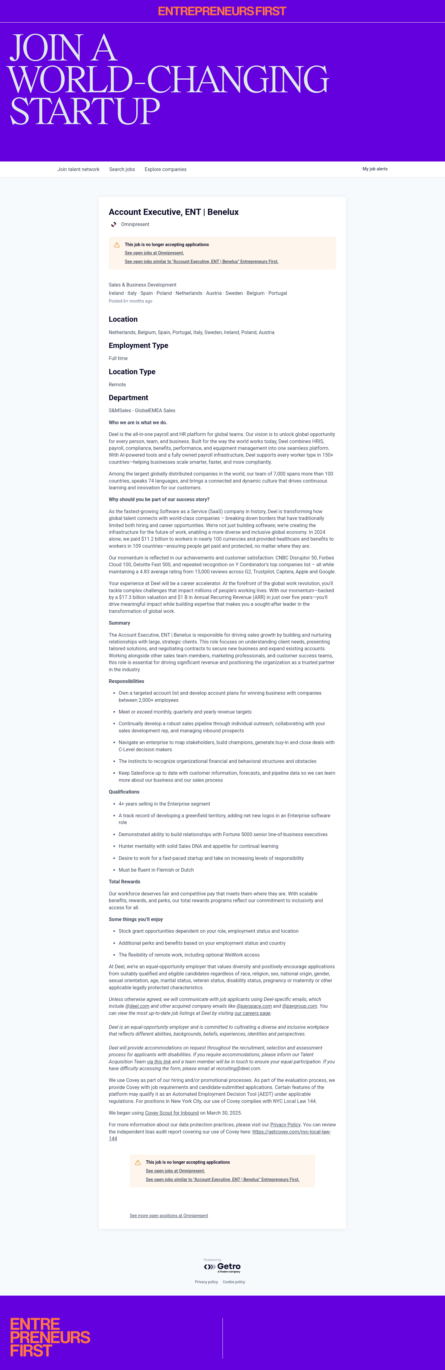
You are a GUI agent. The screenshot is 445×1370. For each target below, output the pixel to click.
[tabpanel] (222, 780)
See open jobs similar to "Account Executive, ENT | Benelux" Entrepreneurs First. (201, 261)
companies (166, 169)
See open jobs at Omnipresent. (154, 252)
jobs (122, 169)
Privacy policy (206, 1282)
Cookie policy (234, 1282)
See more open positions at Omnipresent (169, 1215)
